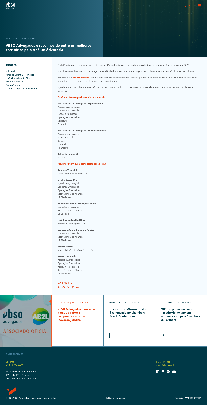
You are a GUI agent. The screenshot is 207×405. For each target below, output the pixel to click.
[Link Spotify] (168, 371)
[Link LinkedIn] (157, 371)
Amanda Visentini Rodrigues (20, 74)
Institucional (28, 38)
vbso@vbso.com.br (165, 365)
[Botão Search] (184, 5)
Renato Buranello (14, 81)
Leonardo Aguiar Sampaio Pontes (22, 88)
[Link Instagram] (163, 371)
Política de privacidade (115, 398)
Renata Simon (13, 84)
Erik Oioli (10, 71)
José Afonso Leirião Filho (18, 78)
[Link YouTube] (174, 371)
